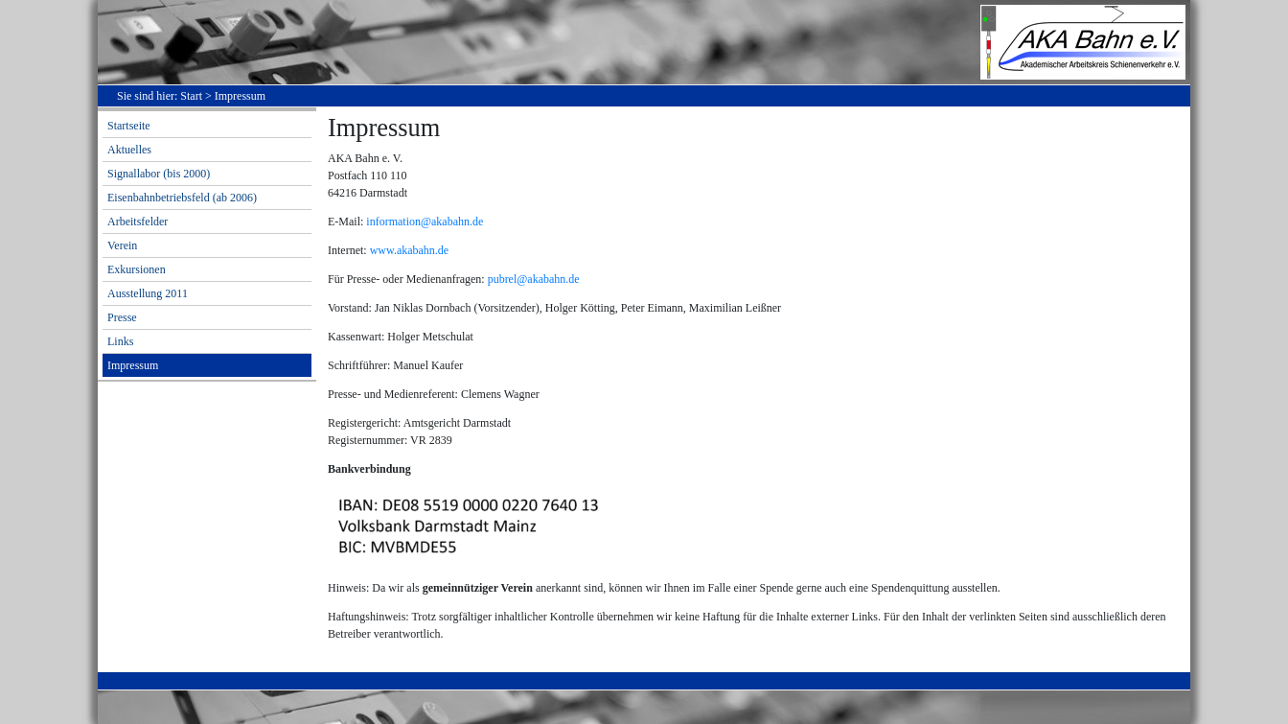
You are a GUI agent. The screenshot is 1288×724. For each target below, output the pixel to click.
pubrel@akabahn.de (534, 279)
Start (191, 96)
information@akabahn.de (424, 221)
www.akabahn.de (409, 250)
